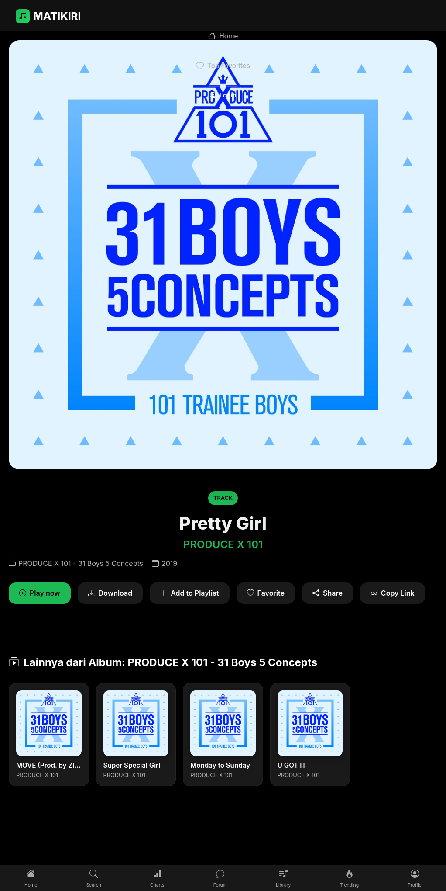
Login (223, 95)
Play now (39, 593)
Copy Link (393, 593)
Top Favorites (223, 66)
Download (110, 593)
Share (327, 593)
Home (223, 36)
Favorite (266, 593)
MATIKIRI (48, 16)
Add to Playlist (189, 593)
